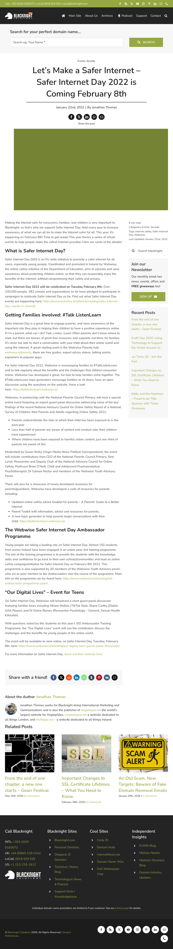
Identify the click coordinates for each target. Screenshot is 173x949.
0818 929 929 (52, 3)
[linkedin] (155, 4)
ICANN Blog (147, 846)
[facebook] (120, 4)
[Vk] (107, 677)
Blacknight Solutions (19, 932)
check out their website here (83, 654)
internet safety (143, 231)
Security (90, 61)
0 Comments (32, 796)
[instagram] (143, 4)
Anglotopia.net (91, 710)
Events (81, 61)
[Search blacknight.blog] (148, 250)
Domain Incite (106, 847)
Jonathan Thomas (104, 107)
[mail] (161, 4)
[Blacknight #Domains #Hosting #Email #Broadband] (23, 872)
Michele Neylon (149, 853)
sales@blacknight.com (75, 3)
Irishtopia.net (45, 720)
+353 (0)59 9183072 (23, 3)
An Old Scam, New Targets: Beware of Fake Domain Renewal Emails (143, 784)
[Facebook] (71, 117)
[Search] (133, 250)
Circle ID (102, 840)
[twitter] (131, 4)
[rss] (126, 4)
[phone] (166, 4)
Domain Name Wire (110, 862)
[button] (166, 16)
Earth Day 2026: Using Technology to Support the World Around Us (146, 343)
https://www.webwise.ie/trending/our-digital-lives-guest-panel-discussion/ (69, 646)
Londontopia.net (76, 715)
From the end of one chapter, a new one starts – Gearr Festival (146, 324)
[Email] (101, 117)
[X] (79, 117)
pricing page (122, 908)
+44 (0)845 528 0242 (26, 853)
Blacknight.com (65, 840)
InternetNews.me (108, 854)
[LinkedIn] (87, 117)
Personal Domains (67, 847)
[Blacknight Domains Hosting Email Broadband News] (18, 14)
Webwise (139, 234)
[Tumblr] (91, 677)
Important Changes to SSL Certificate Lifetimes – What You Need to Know (86, 787)
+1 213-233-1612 (23, 864)
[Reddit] (69, 677)
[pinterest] (149, 4)
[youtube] (137, 4)
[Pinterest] (99, 677)
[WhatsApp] (94, 117)
